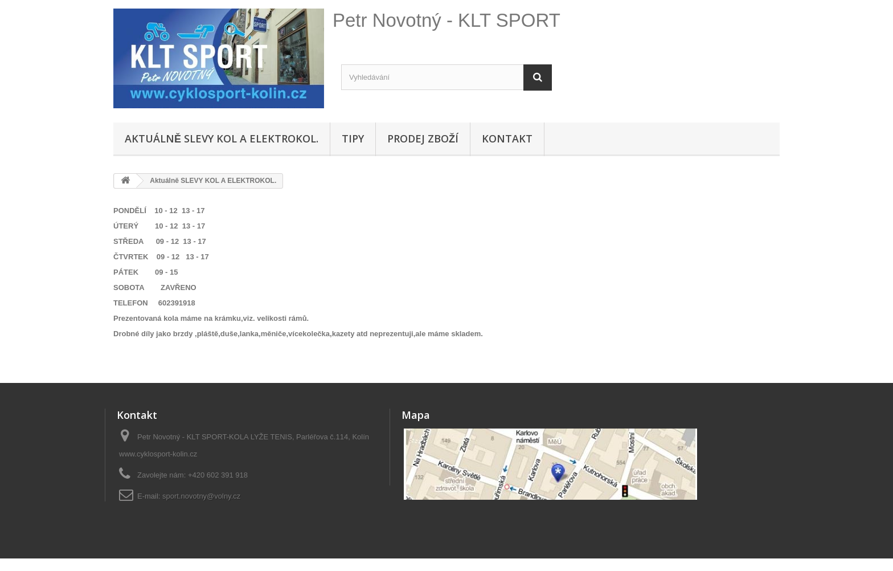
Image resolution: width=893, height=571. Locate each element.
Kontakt (507, 138)
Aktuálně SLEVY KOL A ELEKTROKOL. (221, 138)
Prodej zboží (422, 138)
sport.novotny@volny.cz (201, 496)
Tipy (353, 138)
